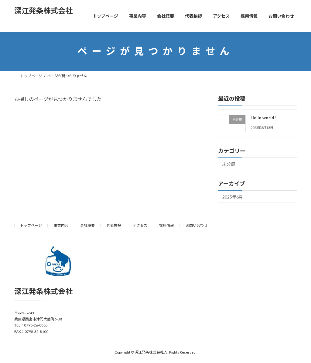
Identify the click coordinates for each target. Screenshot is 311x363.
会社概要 (87, 225)
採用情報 (166, 225)
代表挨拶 (114, 225)
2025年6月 (232, 196)
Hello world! (263, 117)
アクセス (140, 225)
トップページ (31, 225)
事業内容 (61, 225)
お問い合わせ (196, 225)
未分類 (228, 164)
